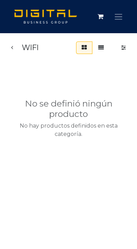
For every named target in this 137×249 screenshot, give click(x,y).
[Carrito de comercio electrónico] (100, 16)
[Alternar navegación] (118, 17)
